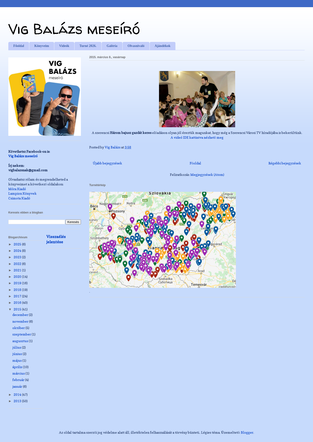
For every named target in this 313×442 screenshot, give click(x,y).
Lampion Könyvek (22, 193)
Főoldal (18, 46)
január (17, 386)
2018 (18, 290)
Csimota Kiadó (19, 198)
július (17, 347)
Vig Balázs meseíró (74, 29)
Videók (64, 46)
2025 (18, 244)
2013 (18, 401)
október (18, 328)
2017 (18, 296)
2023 (18, 257)
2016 (18, 302)
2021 (18, 270)
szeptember (22, 334)
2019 (18, 283)
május (17, 360)
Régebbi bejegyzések (284, 163)
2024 (18, 251)
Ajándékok (162, 46)
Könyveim (41, 46)
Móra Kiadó (17, 189)
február (18, 380)
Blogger (247, 432)
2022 (18, 264)
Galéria (112, 46)
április (17, 367)
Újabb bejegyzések (107, 163)
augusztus (20, 341)
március (18, 373)
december (20, 315)
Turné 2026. (87, 46)
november (20, 321)
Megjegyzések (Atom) (207, 175)
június (17, 354)
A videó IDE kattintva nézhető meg (197, 137)
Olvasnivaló (136, 46)
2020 (18, 276)
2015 (18, 309)
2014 (18, 394)
